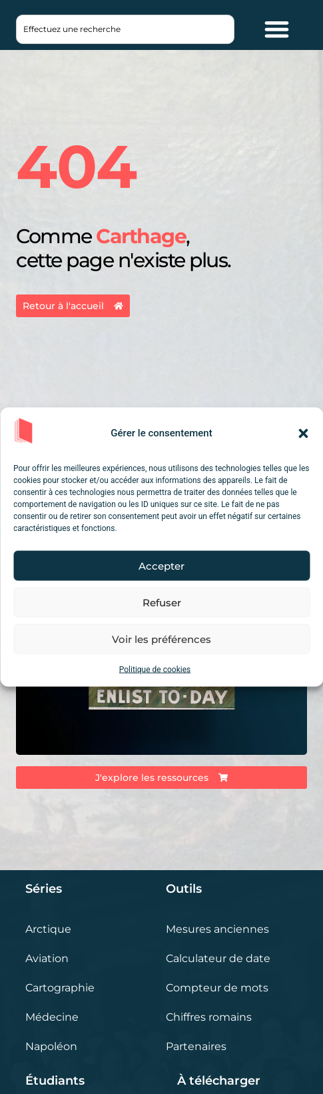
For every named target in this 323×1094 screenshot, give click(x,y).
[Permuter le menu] (276, 29)
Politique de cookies (154, 669)
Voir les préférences (161, 638)
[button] (303, 433)
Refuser (162, 602)
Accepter (161, 565)
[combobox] (125, 29)
